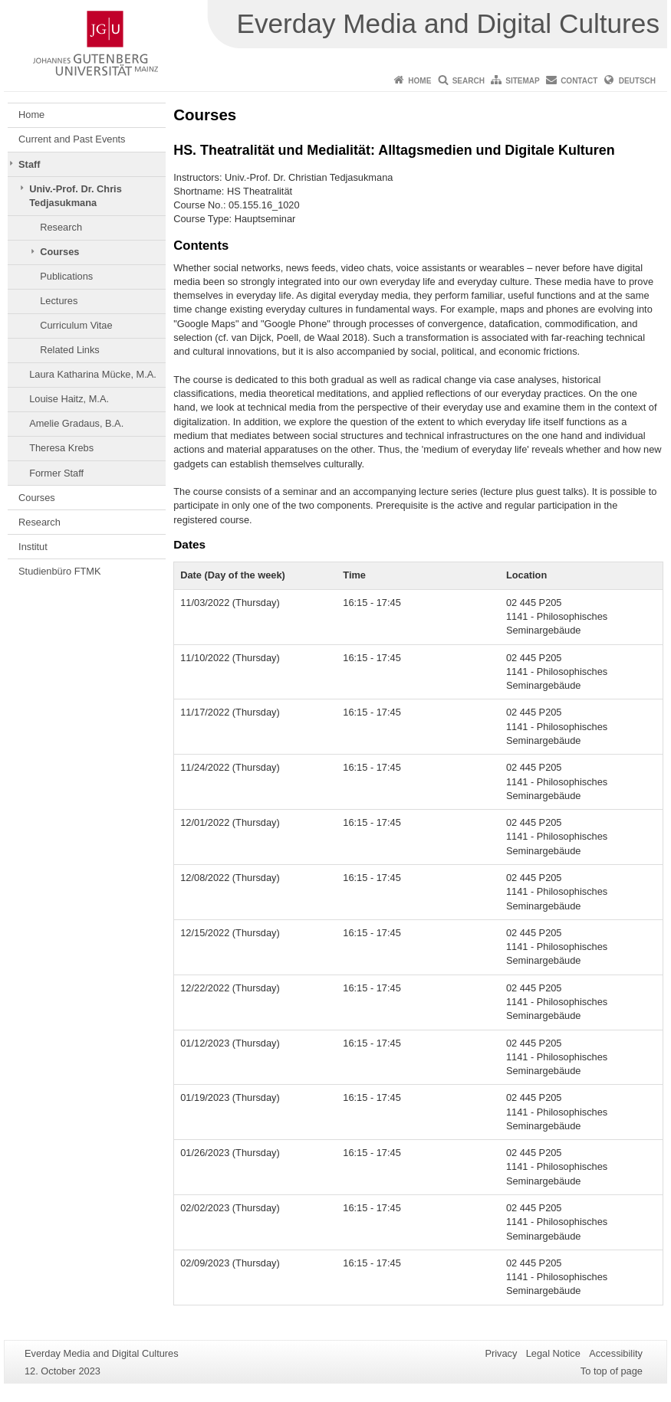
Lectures (58, 300)
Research (61, 227)
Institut (33, 546)
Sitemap (522, 81)
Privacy (501, 1353)
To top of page (612, 1371)
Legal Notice (553, 1353)
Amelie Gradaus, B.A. (76, 423)
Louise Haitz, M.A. (69, 399)
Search (468, 81)
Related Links (70, 349)
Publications (66, 276)
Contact (579, 81)
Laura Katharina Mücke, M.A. (92, 374)
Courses (59, 251)
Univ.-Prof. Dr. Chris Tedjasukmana (75, 195)
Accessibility (616, 1353)
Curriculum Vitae (76, 325)
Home (419, 81)
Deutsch (637, 81)
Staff (29, 164)
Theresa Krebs (61, 448)
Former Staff (56, 473)
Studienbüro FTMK (59, 571)
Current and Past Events (71, 139)
